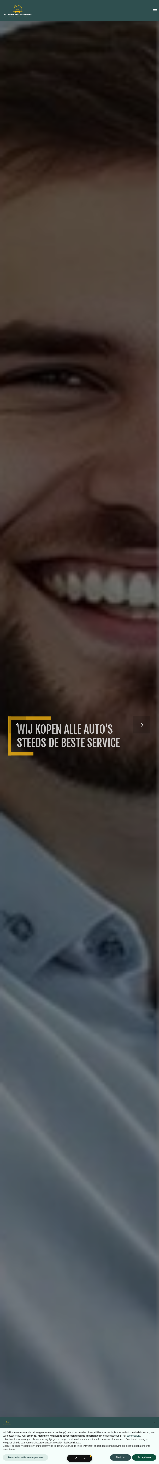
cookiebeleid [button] (133, 1435)
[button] (154, 1422)
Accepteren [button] (144, 1457)
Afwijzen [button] (120, 1457)
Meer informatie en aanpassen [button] (25, 1457)
